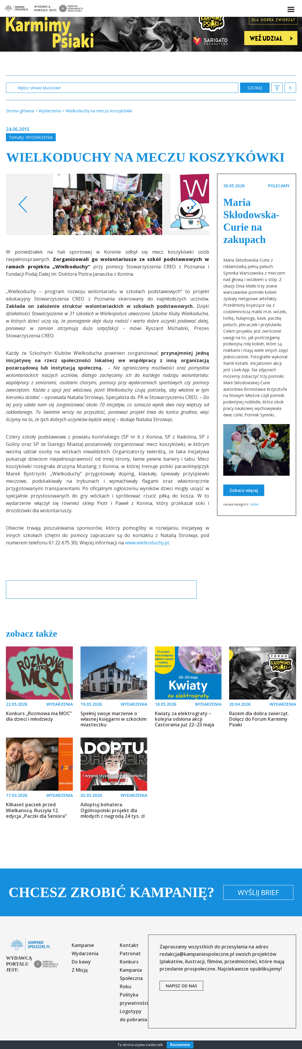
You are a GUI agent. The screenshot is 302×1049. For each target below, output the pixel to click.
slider (254, 504)
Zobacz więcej (243, 490)
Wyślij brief (258, 892)
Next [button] (192, 204)
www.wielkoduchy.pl (147, 542)
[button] (290, 8)
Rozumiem (180, 1044)
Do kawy (81, 961)
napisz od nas (181, 986)
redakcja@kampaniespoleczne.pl (197, 954)
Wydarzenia (39, 137)
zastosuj (255, 88)
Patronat (130, 953)
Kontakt (129, 945)
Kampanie (83, 945)
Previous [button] (23, 204)
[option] (107, 204)
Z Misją (80, 970)
